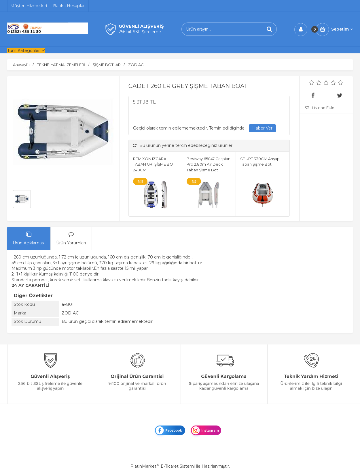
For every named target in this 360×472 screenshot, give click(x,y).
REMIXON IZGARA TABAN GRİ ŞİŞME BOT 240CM (154, 164)
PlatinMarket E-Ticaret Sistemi (162, 466)
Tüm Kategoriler (23, 50)
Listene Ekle (319, 107)
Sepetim (342, 29)
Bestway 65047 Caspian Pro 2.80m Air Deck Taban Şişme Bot (208, 164)
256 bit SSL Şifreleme (140, 31)
